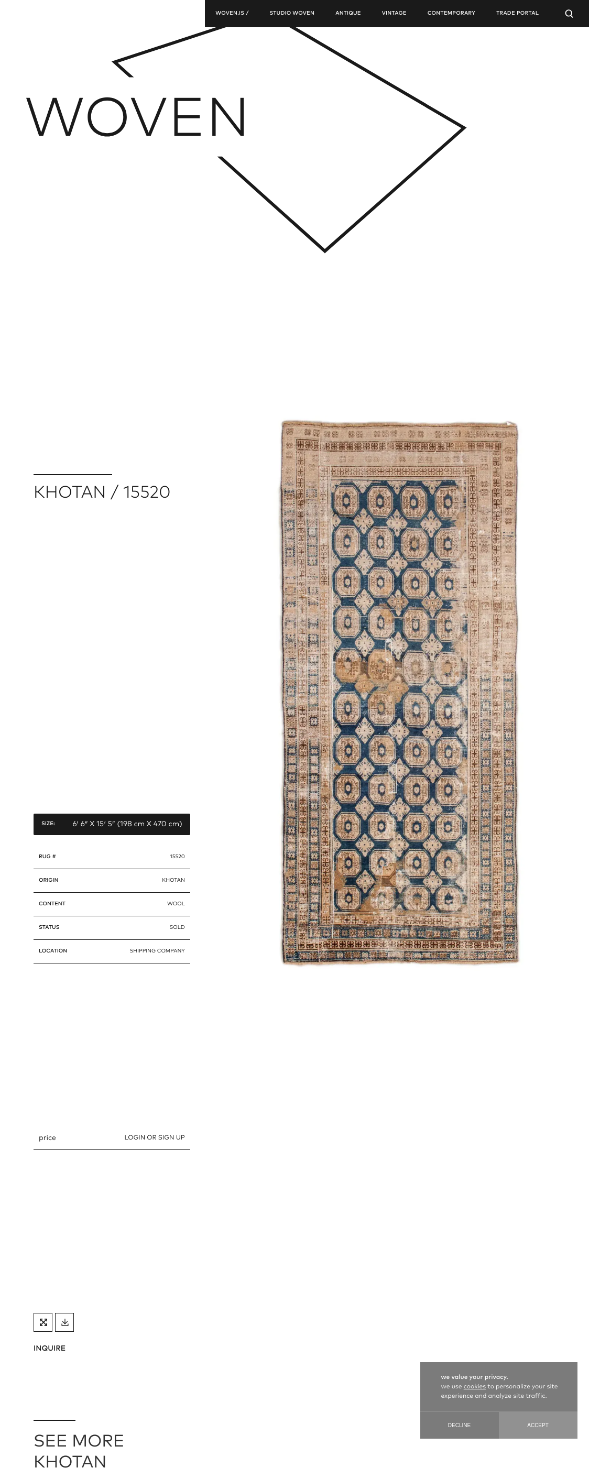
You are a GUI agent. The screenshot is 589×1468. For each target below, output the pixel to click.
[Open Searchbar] (569, 13)
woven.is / (231, 13)
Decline (459, 1425)
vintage (394, 13)
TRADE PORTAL (517, 13)
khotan (173, 880)
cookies (475, 1387)
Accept (538, 1425)
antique (348, 13)
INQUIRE (50, 1348)
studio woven (291, 13)
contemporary (451, 13)
